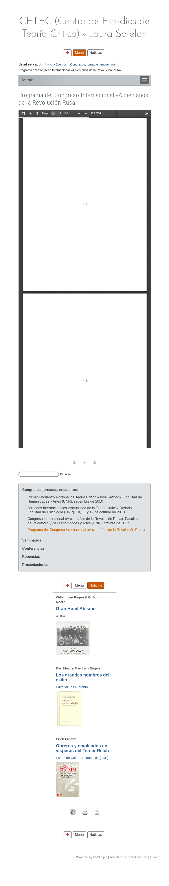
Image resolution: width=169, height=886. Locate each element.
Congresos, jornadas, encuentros (93, 64)
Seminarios (31, 540)
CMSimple (100, 857)
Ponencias (31, 556)
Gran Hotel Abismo (76, 608)
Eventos (61, 64)
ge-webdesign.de (135, 857)
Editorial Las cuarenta (72, 687)
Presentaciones (35, 565)
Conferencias (33, 548)
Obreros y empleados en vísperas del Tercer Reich (82, 748)
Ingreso (155, 857)
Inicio (48, 64)
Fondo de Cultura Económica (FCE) (82, 758)
